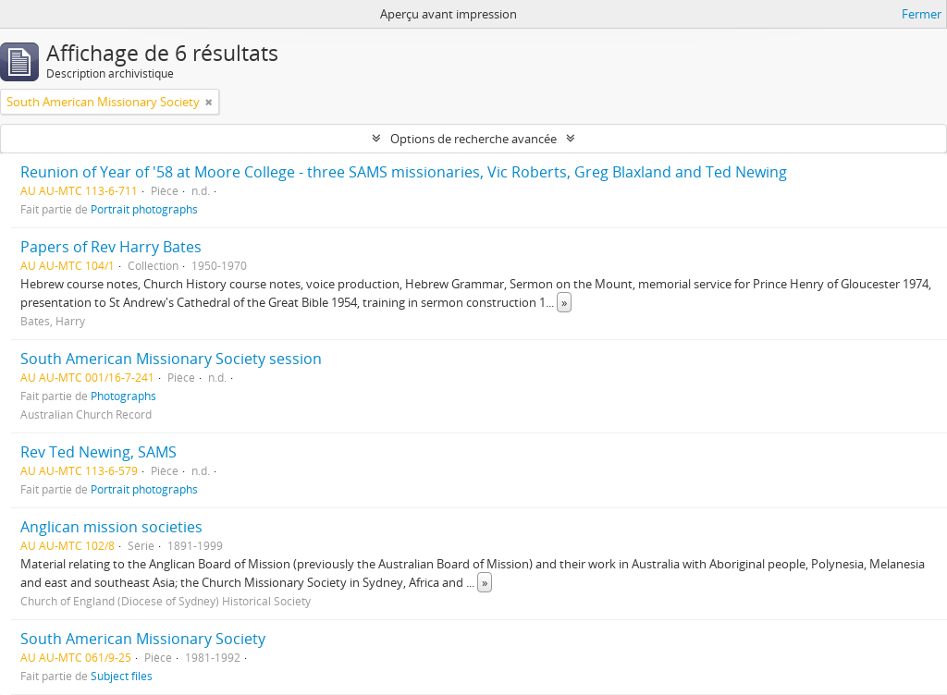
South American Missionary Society (142, 638)
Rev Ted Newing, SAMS (98, 452)
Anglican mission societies (111, 527)
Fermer (921, 14)
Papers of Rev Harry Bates (111, 247)
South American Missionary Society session (171, 358)
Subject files (122, 675)
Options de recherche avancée (473, 138)
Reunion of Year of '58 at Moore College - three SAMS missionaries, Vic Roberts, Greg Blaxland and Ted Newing (403, 172)
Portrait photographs (144, 208)
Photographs (123, 395)
